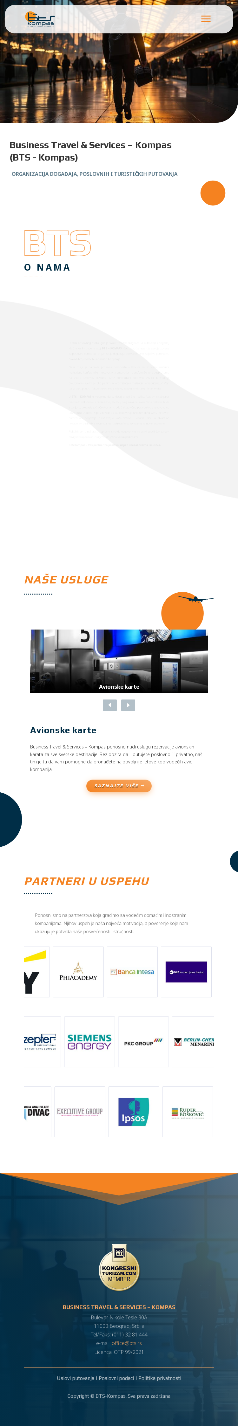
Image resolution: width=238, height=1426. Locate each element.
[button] (127, 705)
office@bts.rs (127, 1338)
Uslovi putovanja (75, 1378)
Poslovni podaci (116, 1378)
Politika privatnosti (159, 1378)
